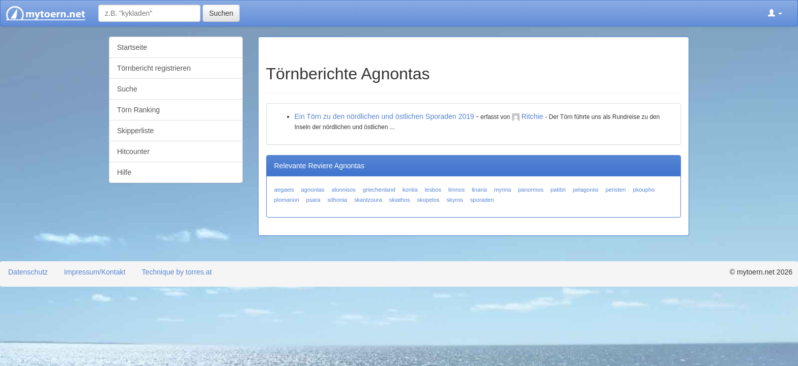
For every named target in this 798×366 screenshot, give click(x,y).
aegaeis (284, 190)
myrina (502, 190)
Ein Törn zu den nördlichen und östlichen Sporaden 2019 (384, 116)
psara (313, 200)
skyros (454, 200)
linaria (479, 190)
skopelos (428, 200)
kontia (410, 190)
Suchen (221, 13)
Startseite (132, 47)
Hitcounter (133, 151)
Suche (127, 89)
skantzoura (368, 200)
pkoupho (643, 190)
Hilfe (124, 172)
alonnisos (344, 190)
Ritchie (532, 116)
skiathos (399, 200)
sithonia (337, 200)
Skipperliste (135, 131)
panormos (531, 190)
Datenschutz (28, 272)
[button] (775, 13)
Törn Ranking (138, 110)
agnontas (313, 190)
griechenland (379, 190)
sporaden (482, 200)
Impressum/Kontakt (95, 272)
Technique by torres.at (176, 272)
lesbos (432, 190)
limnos (456, 190)
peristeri (616, 190)
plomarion (286, 200)
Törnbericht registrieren (154, 68)
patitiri (558, 190)
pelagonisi (585, 190)
